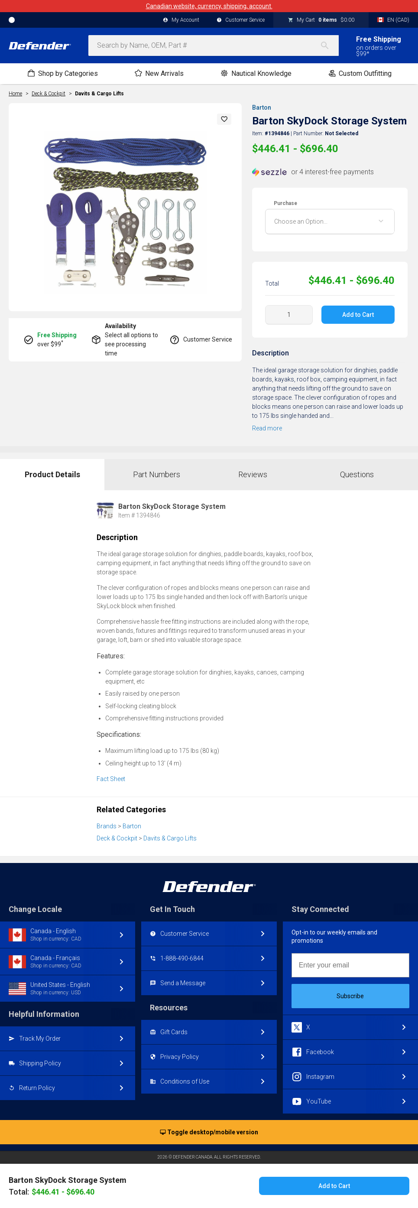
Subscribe (350, 996)
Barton (261, 107)
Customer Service (241, 20)
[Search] (329, 45)
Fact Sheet (111, 778)
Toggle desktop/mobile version (209, 1132)
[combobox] (213, 45)
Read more (267, 428)
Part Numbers (156, 474)
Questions (357, 474)
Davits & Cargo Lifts (99, 93)
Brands (107, 826)
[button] (224, 119)
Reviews (252, 474)
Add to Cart (358, 314)
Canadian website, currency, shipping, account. (209, 6)
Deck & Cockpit (117, 838)
